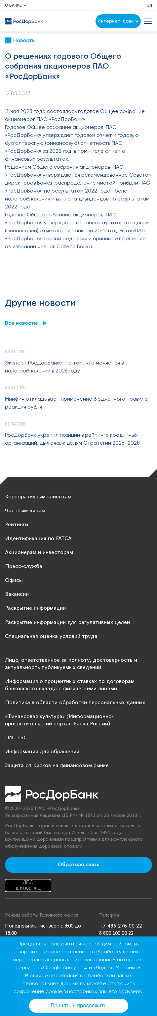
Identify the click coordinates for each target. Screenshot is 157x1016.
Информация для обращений (42, 752)
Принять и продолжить (78, 1005)
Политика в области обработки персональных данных (75, 703)
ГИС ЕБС (16, 738)
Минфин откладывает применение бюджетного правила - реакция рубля (78, 403)
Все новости (21, 323)
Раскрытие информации (35, 608)
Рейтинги (16, 525)
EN (149, 5)
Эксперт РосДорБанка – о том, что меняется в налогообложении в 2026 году (64, 367)
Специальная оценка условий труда (51, 636)
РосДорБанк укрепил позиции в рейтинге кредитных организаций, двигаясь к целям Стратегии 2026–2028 (72, 439)
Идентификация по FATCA (38, 538)
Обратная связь (78, 865)
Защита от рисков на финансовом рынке (57, 765)
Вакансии (17, 594)
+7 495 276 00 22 (120, 926)
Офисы (14, 580)
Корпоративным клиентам (38, 497)
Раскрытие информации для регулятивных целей (67, 622)
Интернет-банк (118, 21)
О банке (13, 5)
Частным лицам (25, 511)
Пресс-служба (23, 566)
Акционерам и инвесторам (39, 552)
